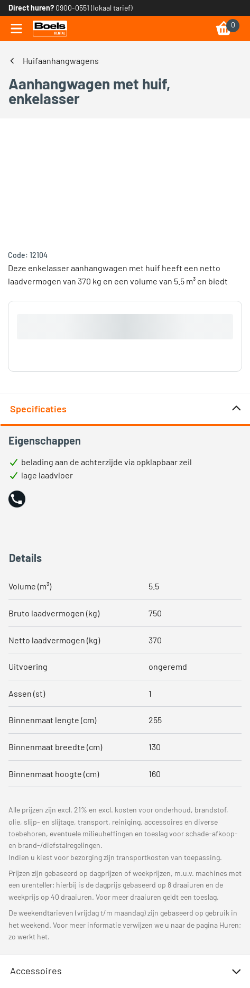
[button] (16, 499)
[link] (50, 28)
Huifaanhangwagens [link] (61, 61)
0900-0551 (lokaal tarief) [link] (94, 7)
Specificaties (126, 409)
